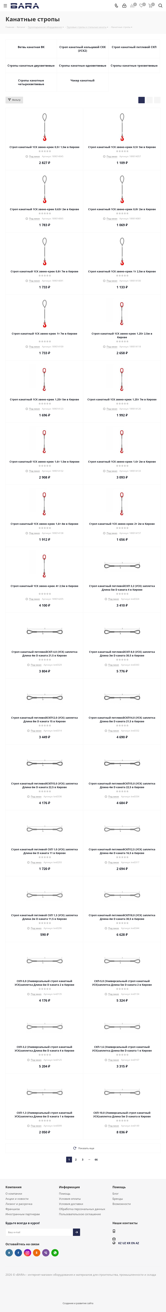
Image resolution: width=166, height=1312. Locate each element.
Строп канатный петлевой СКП (134, 47)
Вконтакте (9, 1252)
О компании (13, 1193)
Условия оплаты (70, 1198)
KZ (120, 1243)
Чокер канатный (83, 80)
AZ (137, 1243)
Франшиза (12, 1209)
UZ (124, 1243)
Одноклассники (36, 1252)
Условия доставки (71, 1204)
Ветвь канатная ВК (31, 47)
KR (128, 1243)
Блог (115, 1193)
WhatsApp (55, 1252)
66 (96, 1159)
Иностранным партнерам (22, 1214)
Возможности (121, 1204)
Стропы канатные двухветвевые (31, 65)
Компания (13, 1187)
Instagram (27, 1252)
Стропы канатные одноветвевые (82, 65)
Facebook (18, 1252)
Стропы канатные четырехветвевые (31, 82)
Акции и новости (17, 1198)
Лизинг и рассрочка (18, 1204)
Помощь (64, 1193)
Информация (69, 1187)
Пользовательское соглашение (80, 1214)
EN (133, 1243)
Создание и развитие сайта (78, 1303)
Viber (45, 1252)
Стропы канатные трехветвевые (134, 65)
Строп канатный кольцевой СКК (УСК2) (82, 48)
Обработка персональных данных (82, 1209)
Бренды (117, 1198)
